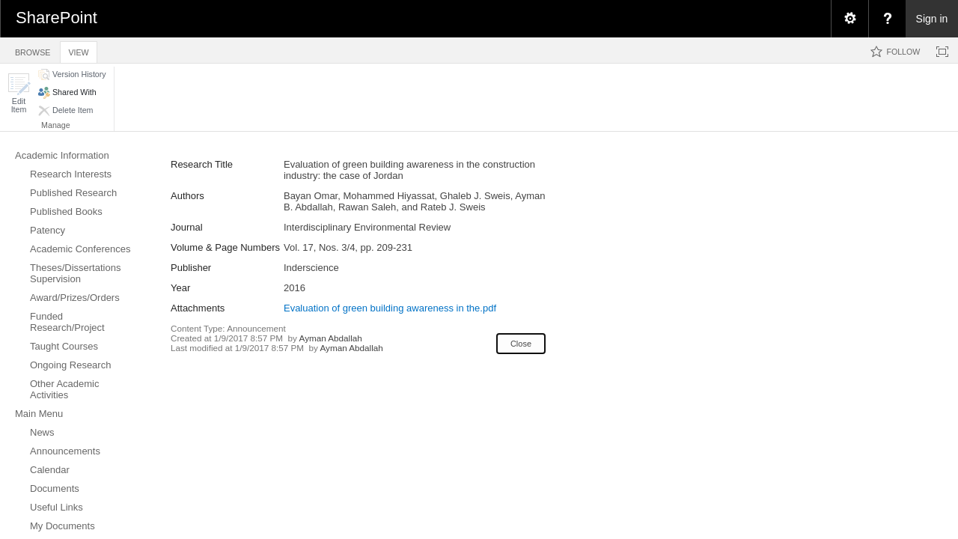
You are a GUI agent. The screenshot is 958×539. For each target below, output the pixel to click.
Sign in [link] (932, 19)
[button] (18, 93)
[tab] (32, 49)
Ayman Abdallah (330, 338)
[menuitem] (849, 18)
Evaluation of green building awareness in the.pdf (390, 308)
